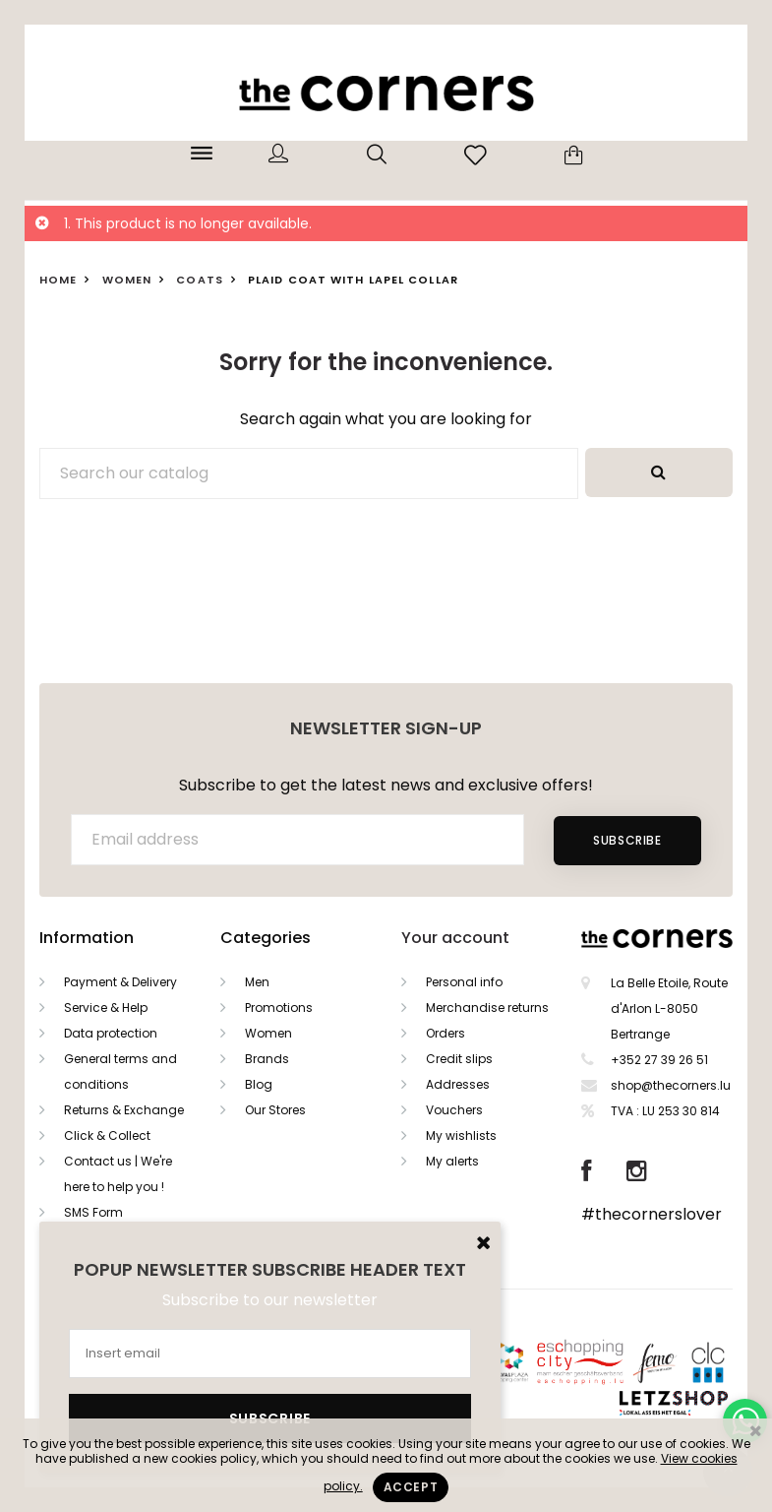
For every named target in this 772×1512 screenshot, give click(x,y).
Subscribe (627, 840)
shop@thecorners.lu (671, 1085)
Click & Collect (107, 1135)
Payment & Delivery (120, 982)
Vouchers (454, 1110)
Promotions (279, 1007)
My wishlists (461, 1135)
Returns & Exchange (124, 1110)
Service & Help (106, 1007)
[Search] (308, 473)
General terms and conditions (120, 1071)
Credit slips (459, 1058)
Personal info (464, 982)
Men (257, 982)
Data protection (110, 1033)
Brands (267, 1058)
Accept (411, 1487)
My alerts (452, 1161)
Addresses (458, 1084)
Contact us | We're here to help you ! (118, 1174)
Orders (445, 1033)
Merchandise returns (487, 1007)
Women (268, 1033)
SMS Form (93, 1212)
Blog (258, 1084)
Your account (455, 937)
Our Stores (275, 1110)
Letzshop (698, 1399)
